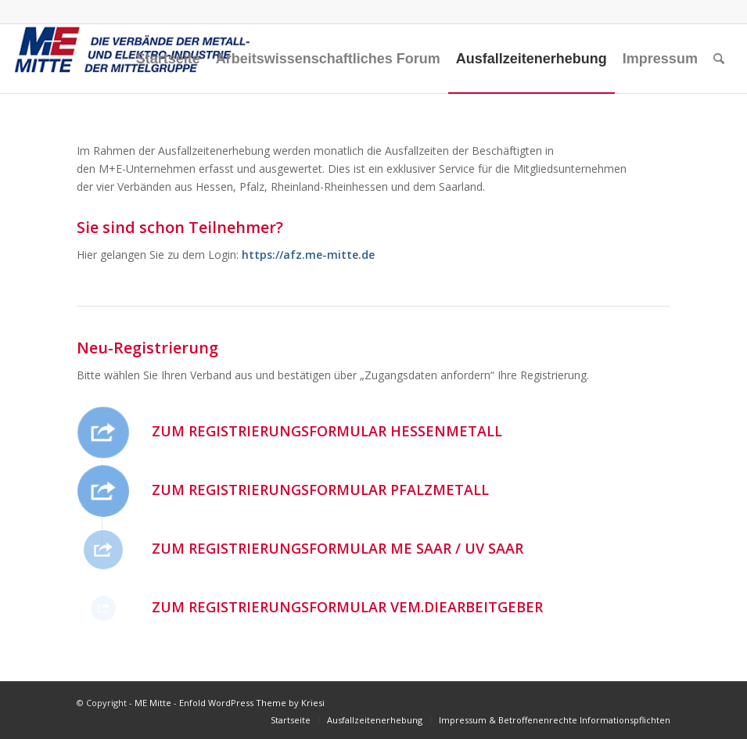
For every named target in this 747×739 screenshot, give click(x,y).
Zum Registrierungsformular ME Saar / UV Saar (337, 548)
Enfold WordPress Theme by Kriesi (252, 703)
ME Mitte (153, 703)
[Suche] (719, 58)
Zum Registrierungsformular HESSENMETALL (327, 431)
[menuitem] (168, 58)
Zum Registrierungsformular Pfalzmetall (320, 489)
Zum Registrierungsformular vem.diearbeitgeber (347, 606)
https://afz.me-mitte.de (307, 254)
